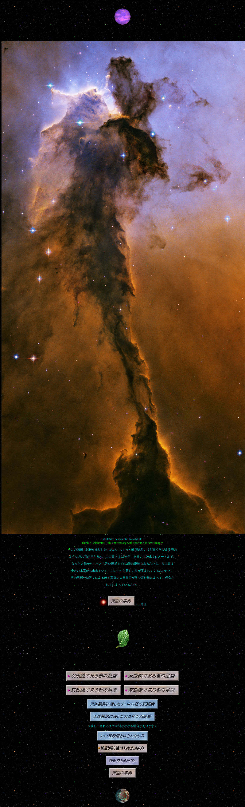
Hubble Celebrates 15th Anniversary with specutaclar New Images (122, 542)
